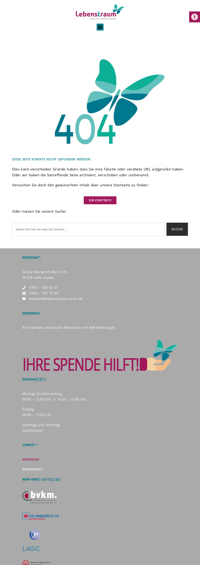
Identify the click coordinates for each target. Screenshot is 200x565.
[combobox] (88, 229)
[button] (194, 16)
